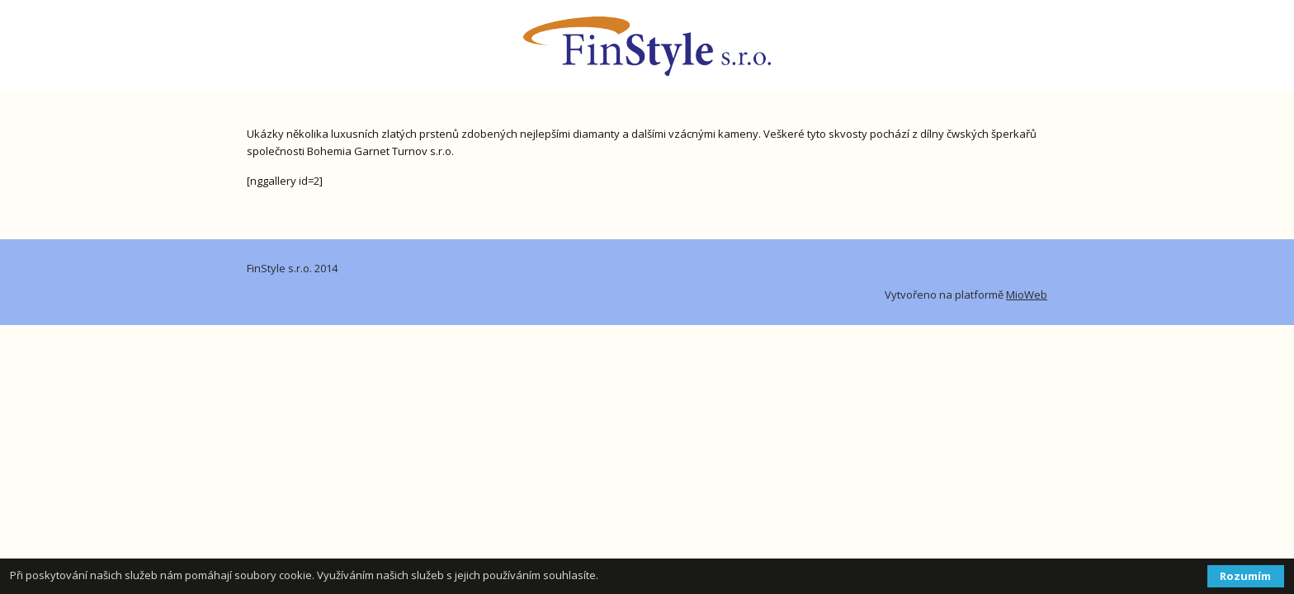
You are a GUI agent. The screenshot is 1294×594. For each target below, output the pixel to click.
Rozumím (1245, 575)
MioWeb (1026, 294)
